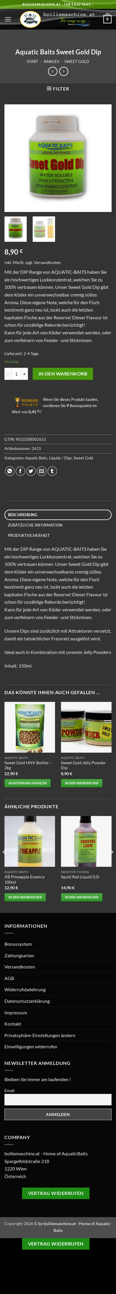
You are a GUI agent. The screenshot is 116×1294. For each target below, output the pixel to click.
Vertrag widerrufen (56, 1193)
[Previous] (4, 863)
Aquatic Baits (36, 458)
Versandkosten (47, 262)
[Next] (111, 863)
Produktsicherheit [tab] (29, 535)
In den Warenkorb (63, 373)
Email (9, 1090)
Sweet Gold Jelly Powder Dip (83, 765)
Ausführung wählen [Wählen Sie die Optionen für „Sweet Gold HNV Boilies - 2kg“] (28, 783)
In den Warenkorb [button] (81, 783)
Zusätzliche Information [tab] (35, 525)
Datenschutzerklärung (27, 1001)
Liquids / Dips (60, 458)
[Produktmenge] (16, 374)
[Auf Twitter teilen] (31, 471)
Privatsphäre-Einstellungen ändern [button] (39, 1035)
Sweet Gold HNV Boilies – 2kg (28, 765)
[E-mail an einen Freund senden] (42, 471)
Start (32, 61)
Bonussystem (18, 944)
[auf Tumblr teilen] (52, 471)
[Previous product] (63, 71)
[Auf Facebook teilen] (20, 471)
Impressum (15, 1012)
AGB (9, 978)
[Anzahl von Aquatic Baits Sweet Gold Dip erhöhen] (24, 374)
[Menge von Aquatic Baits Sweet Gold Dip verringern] (7, 374)
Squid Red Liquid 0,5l (80, 876)
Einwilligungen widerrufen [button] (30, 1046)
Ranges (51, 61)
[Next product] (52, 71)
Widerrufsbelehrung (25, 989)
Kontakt (12, 1023)
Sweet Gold (76, 61)
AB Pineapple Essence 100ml (24, 879)
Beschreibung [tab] (22, 514)
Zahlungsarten (19, 955)
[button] (7, 19)
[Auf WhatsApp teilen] (10, 471)
